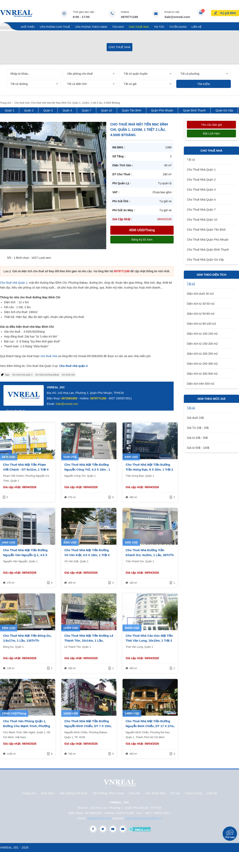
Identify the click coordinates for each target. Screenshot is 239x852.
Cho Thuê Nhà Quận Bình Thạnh (208, 249)
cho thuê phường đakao (47, 374)
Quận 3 (48, 110)
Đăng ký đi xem (141, 239)
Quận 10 (106, 110)
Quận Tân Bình (131, 110)
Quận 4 (67, 110)
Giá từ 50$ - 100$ (198, 447)
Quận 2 (29, 110)
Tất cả (191, 159)
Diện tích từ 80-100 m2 (201, 323)
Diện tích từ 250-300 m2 (202, 363)
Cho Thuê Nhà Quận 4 (201, 199)
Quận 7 (86, 110)
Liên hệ (197, 26)
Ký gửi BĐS (228, 13)
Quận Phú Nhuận (162, 110)
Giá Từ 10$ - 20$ (198, 427)
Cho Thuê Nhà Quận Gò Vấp (205, 259)
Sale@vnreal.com (177, 17)
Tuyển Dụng (178, 26)
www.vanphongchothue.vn (143, 818)
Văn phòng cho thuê (55, 26)
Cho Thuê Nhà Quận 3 (201, 189)
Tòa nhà (118, 26)
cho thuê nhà (48, 356)
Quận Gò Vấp (224, 110)
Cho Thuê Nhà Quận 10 (202, 219)
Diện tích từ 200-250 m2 (202, 353)
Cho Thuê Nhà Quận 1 (201, 169)
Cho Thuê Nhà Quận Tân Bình (206, 229)
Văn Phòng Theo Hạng (91, 26)
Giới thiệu (28, 26)
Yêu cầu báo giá (211, 124)
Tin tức (159, 26)
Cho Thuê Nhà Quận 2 (201, 179)
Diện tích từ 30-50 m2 (200, 303)
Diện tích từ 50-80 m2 (200, 313)
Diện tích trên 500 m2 (200, 383)
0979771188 (129, 17)
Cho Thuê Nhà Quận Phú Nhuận (207, 239)
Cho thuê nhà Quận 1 (13, 282)
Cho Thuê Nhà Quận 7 (201, 209)
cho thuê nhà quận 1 (22, 374)
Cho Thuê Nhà (139, 26)
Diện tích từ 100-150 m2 (202, 333)
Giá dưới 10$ (195, 417)
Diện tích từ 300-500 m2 (202, 373)
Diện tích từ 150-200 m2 (202, 343)
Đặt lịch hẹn (211, 133)
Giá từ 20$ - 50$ (197, 437)
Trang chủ (8, 26)
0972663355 (69, 398)
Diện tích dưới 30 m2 (200, 293)
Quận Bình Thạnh (194, 110)
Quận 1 (9, 110)
